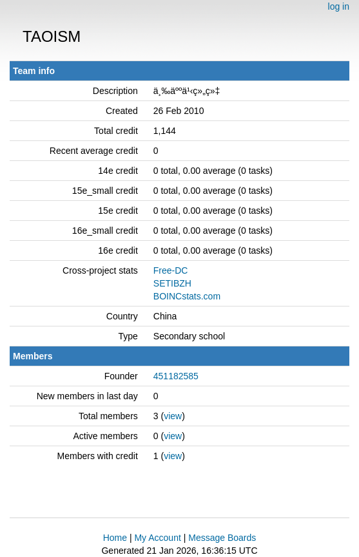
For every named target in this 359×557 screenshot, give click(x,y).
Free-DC (170, 270)
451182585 (176, 376)
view (173, 416)
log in (338, 6)
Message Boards (222, 538)
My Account (157, 538)
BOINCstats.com (186, 296)
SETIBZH (172, 283)
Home (115, 538)
